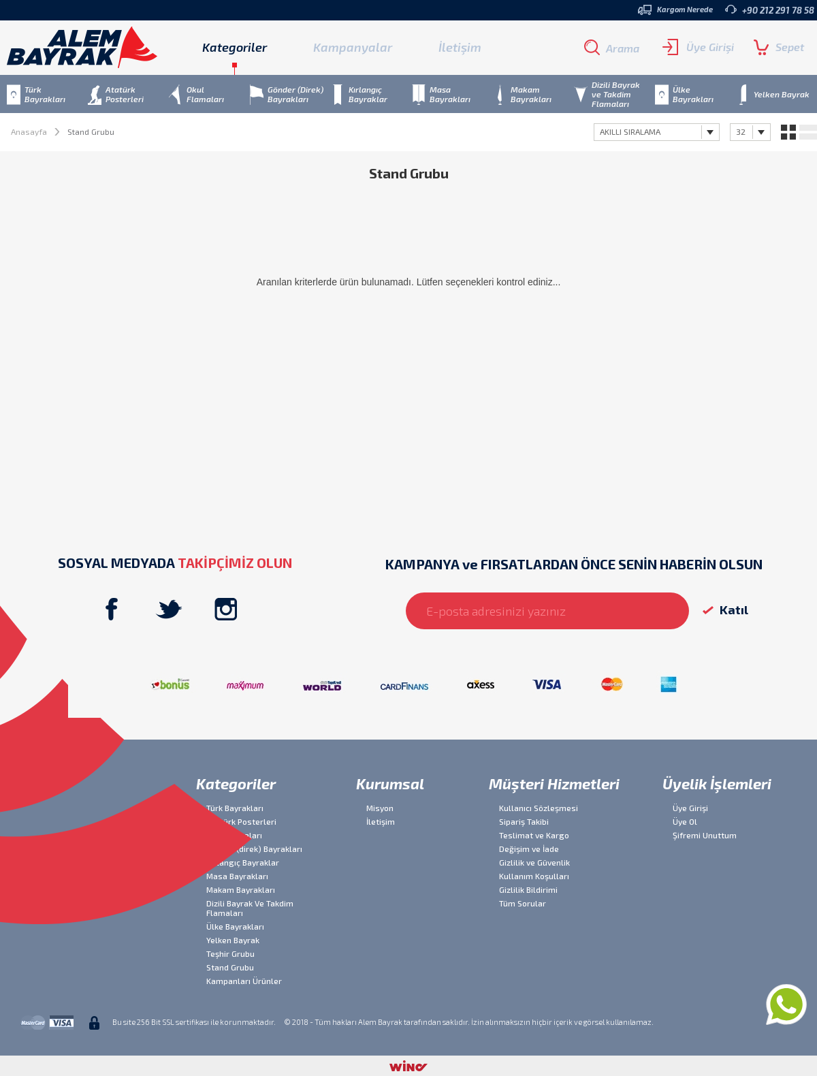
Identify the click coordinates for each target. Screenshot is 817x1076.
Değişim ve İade (529, 848)
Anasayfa (29, 131)
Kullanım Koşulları (534, 876)
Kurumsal (390, 783)
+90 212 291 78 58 (769, 10)
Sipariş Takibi (524, 821)
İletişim (459, 46)
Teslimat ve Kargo (534, 835)
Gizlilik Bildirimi (528, 889)
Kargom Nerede (675, 10)
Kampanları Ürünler (244, 980)
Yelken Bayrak (232, 940)
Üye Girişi (698, 47)
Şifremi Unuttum (705, 835)
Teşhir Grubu (230, 953)
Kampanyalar (352, 46)
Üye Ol (685, 821)
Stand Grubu (230, 967)
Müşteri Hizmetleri (554, 783)
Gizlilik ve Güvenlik (534, 862)
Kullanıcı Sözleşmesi (538, 807)
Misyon (380, 807)
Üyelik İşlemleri (716, 783)
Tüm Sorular (522, 903)
